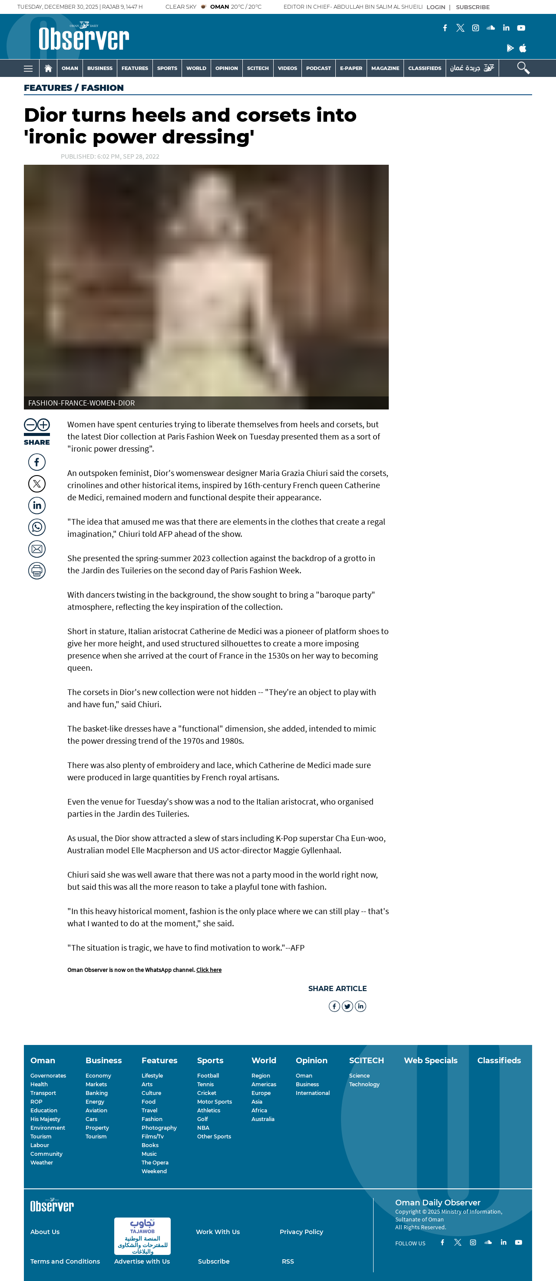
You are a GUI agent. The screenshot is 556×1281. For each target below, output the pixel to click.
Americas (264, 1084)
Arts (147, 1084)
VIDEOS (287, 68)
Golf (202, 1119)
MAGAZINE (385, 68)
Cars (91, 1119)
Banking (97, 1093)
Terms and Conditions (65, 1261)
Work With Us (218, 1232)
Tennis (205, 1084)
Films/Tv (153, 1136)
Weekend (154, 1171)
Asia (257, 1101)
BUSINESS (100, 68)
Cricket (206, 1093)
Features (48, 88)
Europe (261, 1093)
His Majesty (45, 1119)
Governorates (48, 1075)
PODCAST (318, 68)
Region (261, 1075)
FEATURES (135, 68)
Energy (95, 1101)
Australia (263, 1119)
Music (149, 1154)
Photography (159, 1128)
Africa (259, 1110)
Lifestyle (152, 1075)
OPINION (226, 68)
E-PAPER (351, 68)
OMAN (70, 68)
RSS (288, 1261)
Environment (47, 1128)
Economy (98, 1075)
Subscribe (214, 1261)
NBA (203, 1128)
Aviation (96, 1110)
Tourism (41, 1136)
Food (149, 1101)
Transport (43, 1093)
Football (208, 1075)
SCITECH (258, 68)
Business (307, 1084)
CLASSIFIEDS (424, 68)
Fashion (152, 1119)
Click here (209, 970)
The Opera (155, 1162)
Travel (149, 1110)
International (313, 1093)
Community (46, 1154)
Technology (364, 1084)
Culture (151, 1093)
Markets (96, 1084)
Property (97, 1128)
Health (39, 1084)
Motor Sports (214, 1101)
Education (43, 1110)
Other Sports (214, 1136)
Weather (41, 1162)
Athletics (208, 1110)
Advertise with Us (142, 1261)
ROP (36, 1101)
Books (150, 1145)
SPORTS (167, 68)
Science (359, 1075)
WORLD (196, 68)
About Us (45, 1232)
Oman (304, 1075)
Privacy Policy (301, 1232)
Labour (39, 1145)
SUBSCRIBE (473, 6)
